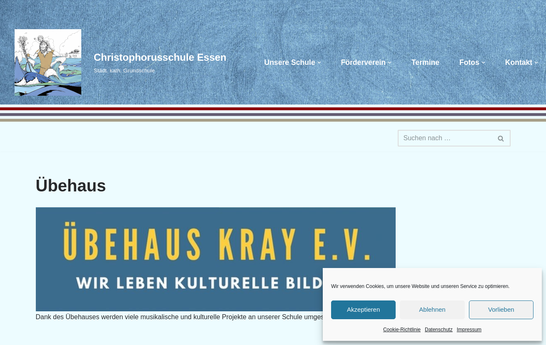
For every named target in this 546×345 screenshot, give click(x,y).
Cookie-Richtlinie (402, 330)
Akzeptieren (363, 309)
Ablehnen (432, 309)
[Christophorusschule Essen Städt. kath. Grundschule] (116, 62)
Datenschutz (439, 330)
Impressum (469, 330)
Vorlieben (501, 309)
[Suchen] (445, 138)
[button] (319, 63)
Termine (425, 62)
